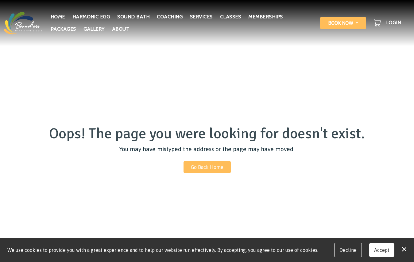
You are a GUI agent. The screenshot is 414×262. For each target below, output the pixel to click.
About (120, 29)
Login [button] (393, 22)
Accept (381, 250)
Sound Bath (133, 17)
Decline (348, 250)
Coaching (170, 17)
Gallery (94, 29)
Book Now (340, 23)
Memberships (265, 17)
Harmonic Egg (91, 17)
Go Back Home (207, 167)
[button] (378, 23)
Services (201, 17)
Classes (230, 17)
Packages (63, 29)
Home (58, 17)
